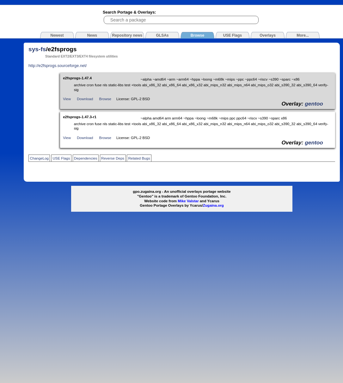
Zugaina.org (213, 205)
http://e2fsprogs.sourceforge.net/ (57, 65)
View (67, 99)
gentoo (314, 103)
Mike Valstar (188, 201)
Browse (105, 99)
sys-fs (37, 49)
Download (85, 99)
